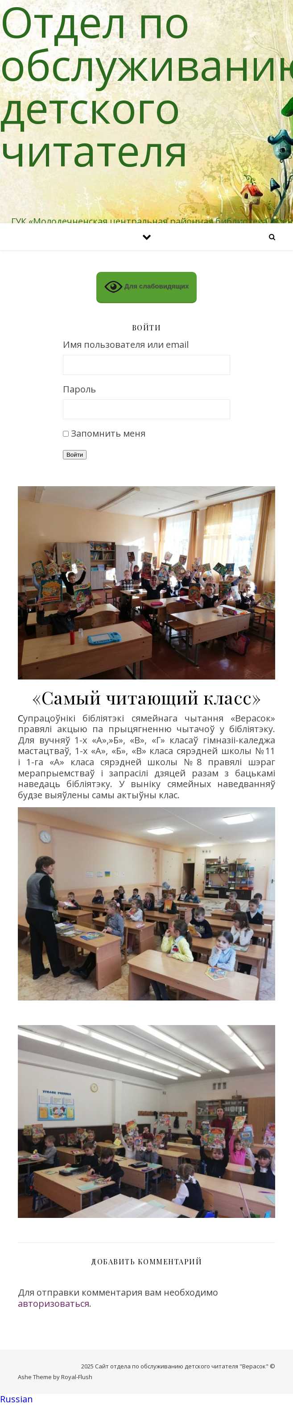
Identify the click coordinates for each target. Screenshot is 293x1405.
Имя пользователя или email (126, 344)
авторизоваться (53, 1303)
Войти (74, 454)
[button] (146, 1399)
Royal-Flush (76, 1377)
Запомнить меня (108, 433)
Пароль (79, 389)
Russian (16, 1399)
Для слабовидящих (146, 287)
